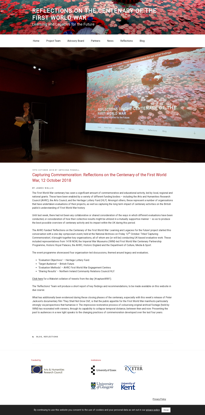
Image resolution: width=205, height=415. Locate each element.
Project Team (53, 40)
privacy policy (153, 409)
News (110, 40)
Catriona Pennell (69, 170)
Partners (95, 40)
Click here (37, 278)
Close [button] (166, 410)
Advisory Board (75, 40)
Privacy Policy (159, 399)
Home (36, 40)
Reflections (126, 40)
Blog (142, 40)
